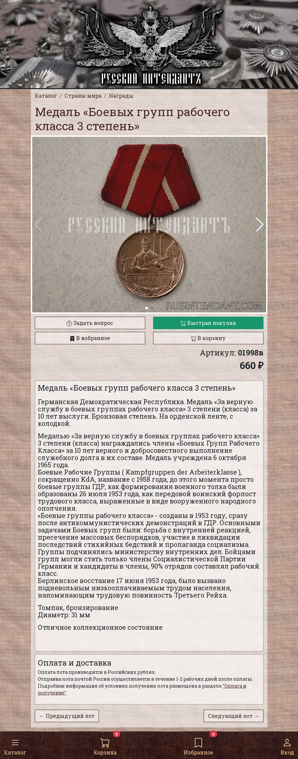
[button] (259, 224)
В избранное (90, 337)
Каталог (15, 745)
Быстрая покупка (208, 322)
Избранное (198, 745)
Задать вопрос (90, 322)
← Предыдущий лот (67, 715)
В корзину (208, 337)
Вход (287, 745)
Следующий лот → (233, 715)
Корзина (105, 745)
